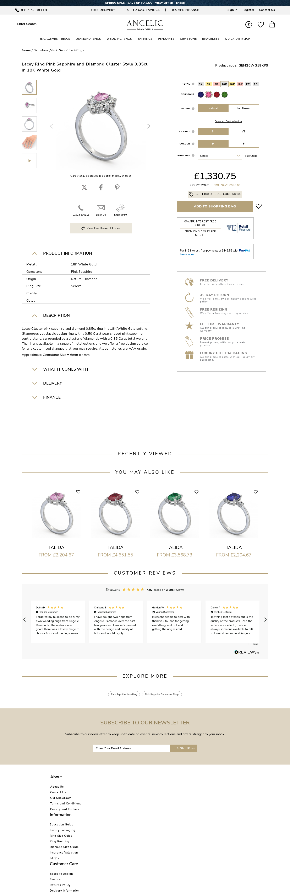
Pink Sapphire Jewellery (120, 695)
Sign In (232, 10)
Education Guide (104, 787)
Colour (185, 143)
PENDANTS (166, 39)
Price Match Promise (148, 810)
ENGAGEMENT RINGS (54, 39)
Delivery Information (148, 804)
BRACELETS (211, 39)
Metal (186, 84)
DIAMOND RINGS (88, 39)
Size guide (251, 156)
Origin (185, 108)
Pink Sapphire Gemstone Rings (165, 695)
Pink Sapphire (209, 94)
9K (201, 84)
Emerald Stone (225, 94)
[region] (145, 619)
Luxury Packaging (105, 793)
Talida (56, 547)
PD (256, 84)
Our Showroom (60, 799)
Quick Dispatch (238, 39)
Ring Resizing (102, 804)
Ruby (217, 94)
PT (248, 84)
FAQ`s (97, 821)
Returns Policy (143, 799)
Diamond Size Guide (106, 810)
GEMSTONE (188, 39)
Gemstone (188, 94)
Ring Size (183, 155)
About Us (57, 787)
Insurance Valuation (106, 816)
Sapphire (201, 94)
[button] (25, 620)
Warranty (140, 816)
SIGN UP (186, 749)
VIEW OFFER (164, 3)
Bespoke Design (145, 787)
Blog (178, 793)
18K (224, 84)
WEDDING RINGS (119, 39)
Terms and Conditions (65, 804)
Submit (55, 23)
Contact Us (267, 10)
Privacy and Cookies (64, 810)
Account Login (185, 787)
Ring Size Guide (103, 799)
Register (248, 10)
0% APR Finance (185, 10)
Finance (138, 793)
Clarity (184, 131)
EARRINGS (145, 39)
